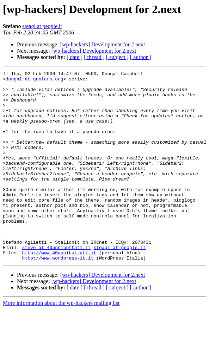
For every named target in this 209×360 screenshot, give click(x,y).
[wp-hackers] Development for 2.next (102, 44)
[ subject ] (117, 57)
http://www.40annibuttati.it (59, 289)
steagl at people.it (42, 26)
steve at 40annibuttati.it (56, 283)
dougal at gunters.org (34, 81)
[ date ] (74, 57)
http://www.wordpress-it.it (58, 296)
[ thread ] (94, 57)
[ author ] (140, 57)
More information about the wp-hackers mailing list (61, 341)
